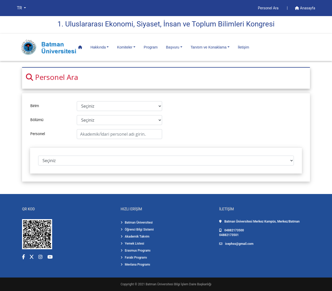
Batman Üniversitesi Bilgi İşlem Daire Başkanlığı (178, 284)
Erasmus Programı (135, 250)
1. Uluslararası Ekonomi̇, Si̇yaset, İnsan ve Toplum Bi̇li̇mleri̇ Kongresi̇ (166, 24)
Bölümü (36, 119)
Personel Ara (268, 8)
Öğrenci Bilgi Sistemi (137, 229)
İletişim (243, 47)
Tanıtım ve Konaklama (209, 47)
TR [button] (20, 7)
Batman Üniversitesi (137, 222)
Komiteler (124, 47)
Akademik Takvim (135, 236)
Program (151, 47)
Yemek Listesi (132, 243)
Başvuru (172, 47)
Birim (34, 105)
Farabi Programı (134, 257)
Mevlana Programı (135, 264)
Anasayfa (305, 8)
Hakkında (98, 47)
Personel (37, 133)
